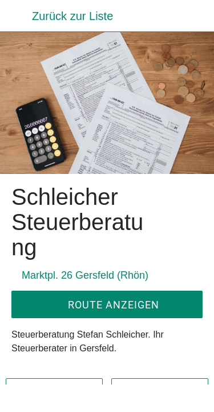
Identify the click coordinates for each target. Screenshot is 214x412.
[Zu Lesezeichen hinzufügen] (155, 398)
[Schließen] (16, 16)
